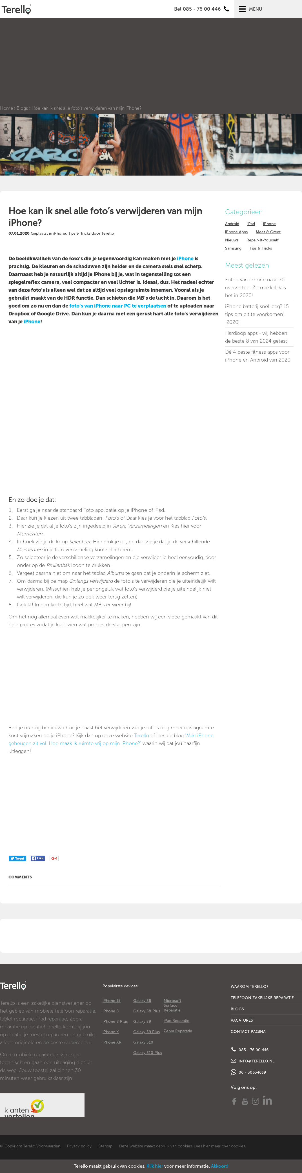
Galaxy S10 (143, 1042)
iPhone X (111, 1032)
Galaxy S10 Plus (147, 1052)
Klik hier (154, 1166)
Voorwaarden (48, 1146)
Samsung (233, 248)
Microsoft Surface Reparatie (172, 1005)
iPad (251, 223)
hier (206, 1146)
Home (6, 108)
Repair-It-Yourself (263, 240)
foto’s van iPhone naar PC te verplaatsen (118, 306)
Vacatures (242, 1020)
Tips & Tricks (79, 233)
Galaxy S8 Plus (146, 1011)
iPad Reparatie (176, 1020)
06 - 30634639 (248, 1072)
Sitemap (105, 1146)
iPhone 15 (112, 1000)
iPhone (59, 233)
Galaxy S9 (142, 1021)
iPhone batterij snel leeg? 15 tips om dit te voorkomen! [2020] (257, 314)
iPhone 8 (111, 1011)
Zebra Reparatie (178, 1031)
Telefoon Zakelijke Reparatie (262, 997)
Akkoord (219, 1166)
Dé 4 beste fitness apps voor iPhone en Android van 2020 (257, 356)
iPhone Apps (236, 232)
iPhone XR (112, 1042)
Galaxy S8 (142, 1000)
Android (232, 223)
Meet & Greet (268, 232)
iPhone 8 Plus (115, 1021)
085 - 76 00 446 (249, 1049)
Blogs (22, 108)
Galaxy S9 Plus (146, 1032)
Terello (141, 735)
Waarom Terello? (249, 986)
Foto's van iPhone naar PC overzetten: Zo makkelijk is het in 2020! (255, 288)
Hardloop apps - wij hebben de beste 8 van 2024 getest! (256, 337)
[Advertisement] (151, 63)
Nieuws (231, 240)
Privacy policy (79, 1146)
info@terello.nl (252, 1061)
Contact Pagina (248, 1031)
